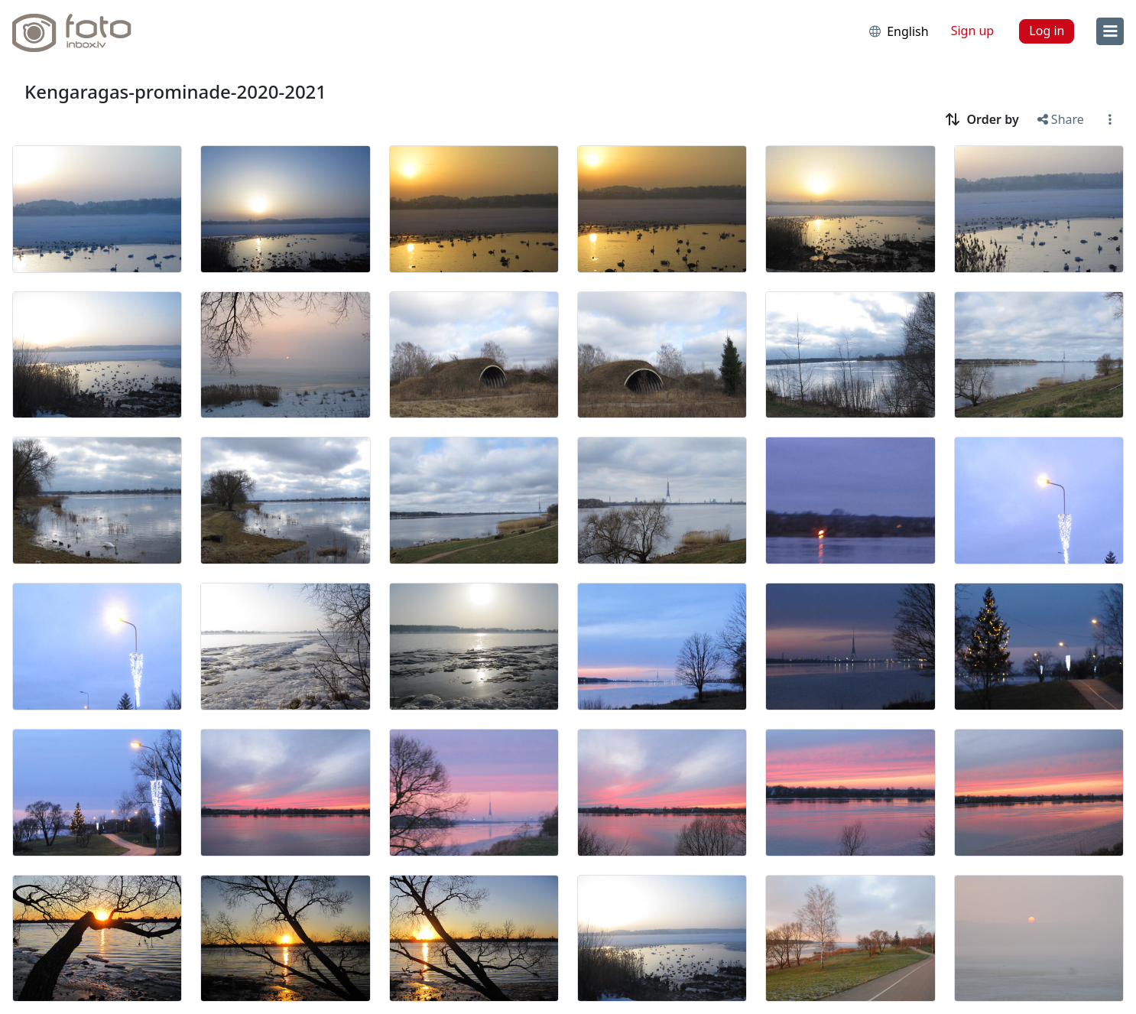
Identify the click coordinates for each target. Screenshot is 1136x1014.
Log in (1046, 30)
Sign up (973, 30)
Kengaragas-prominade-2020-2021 (175, 91)
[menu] (1110, 31)
